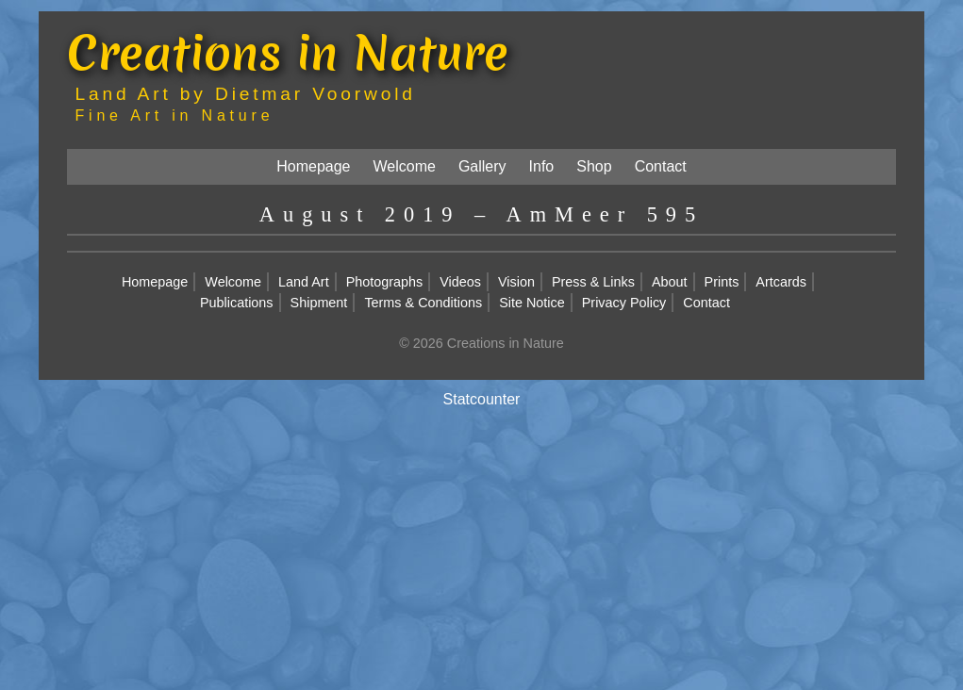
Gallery (482, 166)
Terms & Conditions (423, 302)
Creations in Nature (287, 52)
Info (542, 166)
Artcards (780, 281)
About (670, 281)
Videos (460, 281)
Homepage (313, 166)
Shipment (319, 302)
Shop (593, 166)
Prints (722, 281)
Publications (237, 302)
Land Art (303, 281)
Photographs (384, 281)
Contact (661, 166)
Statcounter (482, 399)
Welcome (405, 166)
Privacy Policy (624, 302)
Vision (516, 281)
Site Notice (532, 302)
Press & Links (593, 281)
